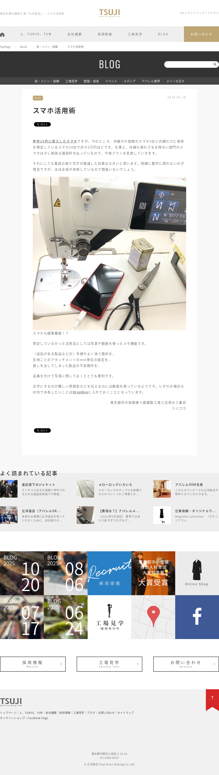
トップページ (8, 713)
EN (182, 13)
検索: (160, 64)
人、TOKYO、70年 (36, 34)
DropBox (80, 392)
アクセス (213, 13)
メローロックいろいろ (115, 484)
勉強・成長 (91, 81)
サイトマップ (196, 13)
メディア (130, 81)
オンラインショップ (12, 718)
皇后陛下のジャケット (38, 484)
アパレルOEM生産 (189, 484)
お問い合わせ (202, 34)
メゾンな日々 (175, 81)
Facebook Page (38, 718)
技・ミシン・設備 (47, 81)
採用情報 (105, 34)
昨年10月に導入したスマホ (55, 141)
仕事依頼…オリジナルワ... (195, 511)
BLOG (163, 34)
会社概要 (74, 34)
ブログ (91, 713)
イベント (111, 81)
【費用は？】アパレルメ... (119, 511)
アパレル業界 (151, 81)
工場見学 (135, 34)
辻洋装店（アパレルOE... (41, 511)
